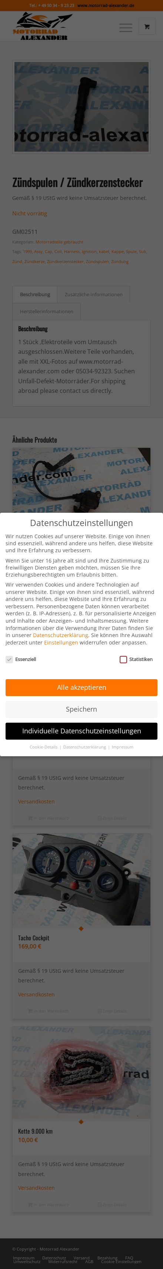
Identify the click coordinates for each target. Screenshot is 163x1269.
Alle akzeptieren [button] (81, 679)
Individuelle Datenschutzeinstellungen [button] (81, 722)
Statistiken (136, 650)
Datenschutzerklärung (60, 626)
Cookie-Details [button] (44, 738)
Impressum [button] (122, 738)
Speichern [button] (81, 700)
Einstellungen (61, 633)
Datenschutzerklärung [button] (85, 738)
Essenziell (21, 650)
